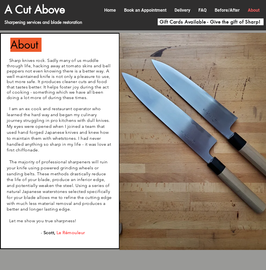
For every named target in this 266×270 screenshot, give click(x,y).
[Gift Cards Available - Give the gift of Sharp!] (211, 21)
